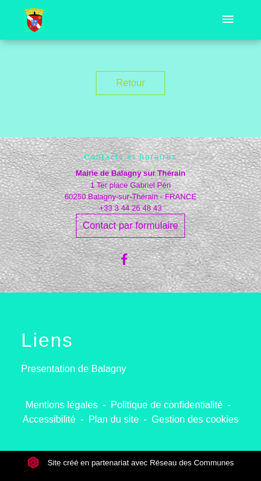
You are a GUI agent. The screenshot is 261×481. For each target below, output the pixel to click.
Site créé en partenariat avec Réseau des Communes (130, 462)
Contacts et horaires (130, 156)
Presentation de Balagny (73, 369)
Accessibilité (48, 419)
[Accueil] (34, 20)
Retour (130, 83)
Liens (47, 340)
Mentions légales (61, 405)
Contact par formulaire (130, 225)
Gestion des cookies (195, 419)
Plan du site (114, 419)
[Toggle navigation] (227, 20)
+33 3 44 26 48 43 (130, 208)
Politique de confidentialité (167, 405)
